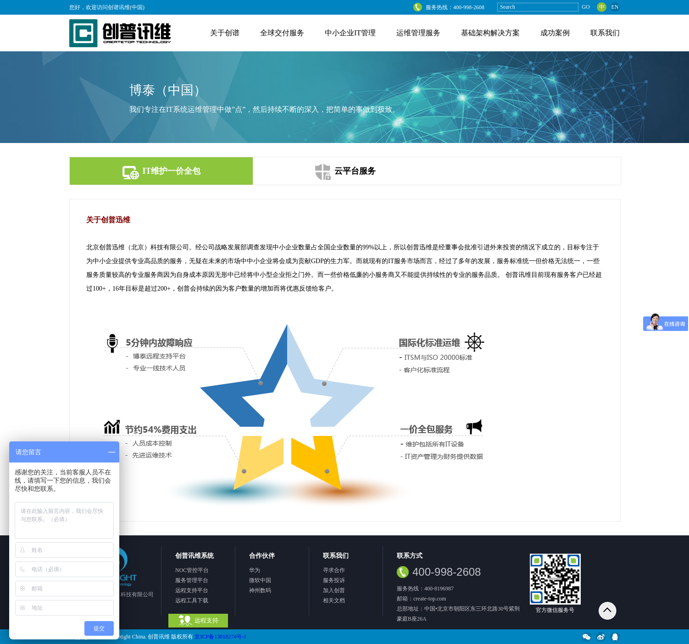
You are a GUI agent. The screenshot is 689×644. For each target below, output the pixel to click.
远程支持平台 (191, 590)
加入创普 (334, 590)
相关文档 (334, 600)
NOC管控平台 (192, 570)
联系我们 (605, 33)
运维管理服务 (418, 33)
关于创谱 (224, 33)
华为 (254, 570)
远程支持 (198, 620)
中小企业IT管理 (350, 33)
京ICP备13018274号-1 (220, 636)
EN (615, 7)
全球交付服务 (282, 33)
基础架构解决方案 (490, 33)
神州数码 (260, 590)
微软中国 (260, 580)
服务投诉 (334, 580)
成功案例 (555, 33)
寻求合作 (334, 570)
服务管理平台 (191, 580)
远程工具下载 (191, 600)
